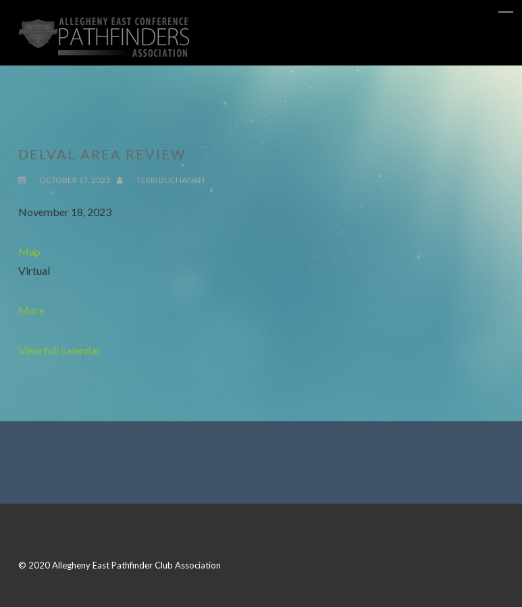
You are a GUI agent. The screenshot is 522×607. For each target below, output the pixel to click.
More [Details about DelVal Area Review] (31, 310)
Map (29, 251)
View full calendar (59, 350)
